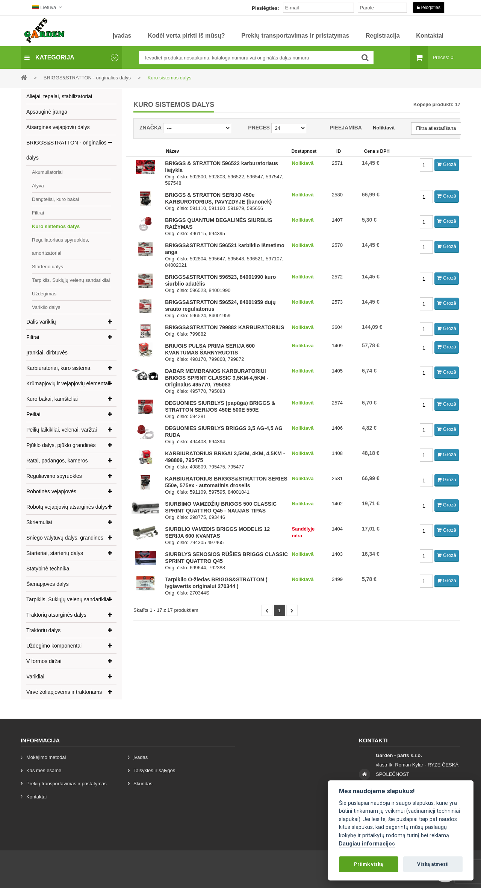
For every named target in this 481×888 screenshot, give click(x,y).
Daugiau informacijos (367, 844)
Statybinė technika (47, 569)
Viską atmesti (433, 864)
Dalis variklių (41, 322)
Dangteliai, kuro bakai (55, 199)
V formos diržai (43, 661)
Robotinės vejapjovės (51, 491)
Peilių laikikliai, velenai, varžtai (61, 430)
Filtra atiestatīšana (436, 128)
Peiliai (33, 414)
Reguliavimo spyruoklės (54, 476)
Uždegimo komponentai (54, 646)
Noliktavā (384, 128)
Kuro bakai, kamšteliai (52, 399)
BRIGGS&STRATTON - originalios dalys (66, 150)
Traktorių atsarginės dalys (56, 615)
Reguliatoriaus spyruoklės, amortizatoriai (60, 246)
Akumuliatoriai (47, 172)
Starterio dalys (47, 266)
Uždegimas (44, 294)
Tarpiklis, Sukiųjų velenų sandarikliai (71, 280)
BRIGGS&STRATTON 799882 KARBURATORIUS (224, 327)
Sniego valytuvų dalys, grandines (64, 538)
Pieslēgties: (265, 8)
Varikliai (35, 677)
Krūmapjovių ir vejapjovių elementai (67, 383)
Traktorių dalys (43, 630)
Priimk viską (368, 864)
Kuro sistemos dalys (56, 226)
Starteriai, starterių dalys (54, 553)
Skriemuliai (39, 522)
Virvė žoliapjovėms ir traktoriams (64, 692)
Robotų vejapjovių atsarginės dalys (66, 507)
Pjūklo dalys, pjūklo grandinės (60, 445)
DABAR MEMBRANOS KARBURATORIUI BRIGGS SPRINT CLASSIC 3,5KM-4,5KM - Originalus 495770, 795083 (216, 378)
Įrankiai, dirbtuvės (47, 353)
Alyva (38, 186)
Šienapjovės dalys (47, 584)
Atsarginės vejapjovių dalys (58, 127)
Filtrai (38, 213)
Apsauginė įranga (46, 112)
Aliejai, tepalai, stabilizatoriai (59, 96)
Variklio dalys (46, 307)
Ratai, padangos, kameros (57, 461)
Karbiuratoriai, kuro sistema (58, 368)
